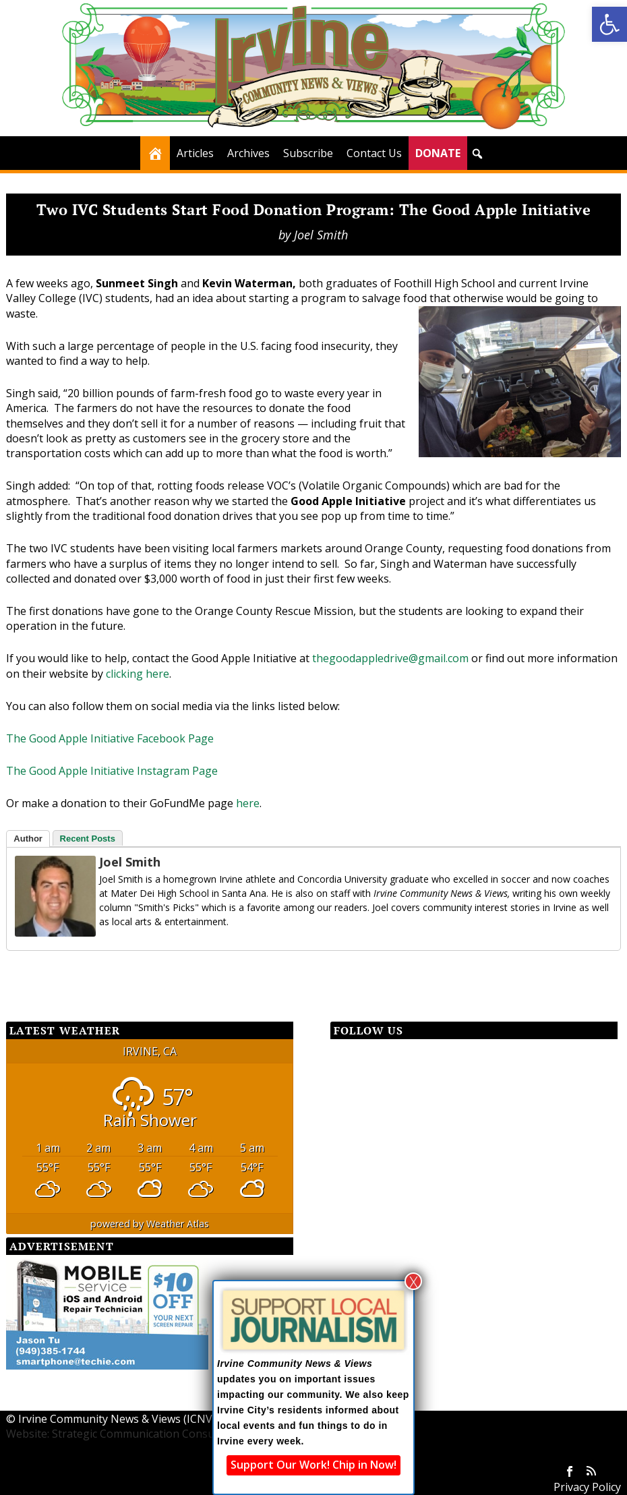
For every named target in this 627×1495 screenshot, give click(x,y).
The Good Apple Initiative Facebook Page (110, 738)
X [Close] (413, 1281)
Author (27, 838)
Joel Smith (321, 235)
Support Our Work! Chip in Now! (313, 1464)
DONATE (437, 153)
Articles (195, 153)
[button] (609, 24)
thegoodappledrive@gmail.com (390, 658)
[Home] (155, 153)
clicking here (137, 673)
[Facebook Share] (39, 975)
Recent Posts (87, 838)
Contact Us (374, 153)
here (248, 803)
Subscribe (308, 153)
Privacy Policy (587, 1486)
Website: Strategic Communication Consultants (124, 1433)
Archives (248, 153)
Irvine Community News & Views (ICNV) (117, 1418)
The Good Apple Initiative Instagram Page (112, 770)
